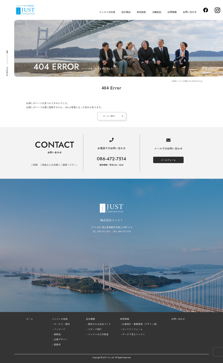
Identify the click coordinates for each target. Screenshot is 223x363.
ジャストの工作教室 (98, 334)
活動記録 (156, 12)
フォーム (138, 329)
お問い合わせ (190, 12)
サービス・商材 (62, 324)
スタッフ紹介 (95, 329)
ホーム (29, 319)
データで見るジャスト (133, 334)
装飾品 (57, 334)
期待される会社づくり (99, 324)
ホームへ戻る (109, 116)
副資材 (57, 344)
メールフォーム (168, 159)
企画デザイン (61, 339)
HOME (174, 81)
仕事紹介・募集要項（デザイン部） (140, 324)
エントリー (128, 329)
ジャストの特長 (107, 12)
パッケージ (59, 329)
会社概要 (141, 12)
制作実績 (126, 12)
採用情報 (172, 12)
